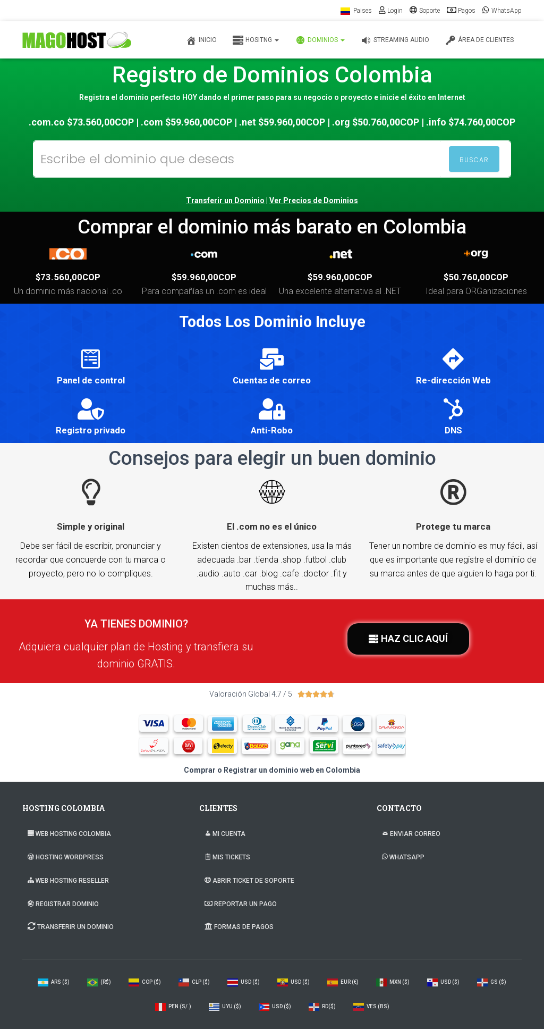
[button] (408, 639)
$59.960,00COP (204, 277)
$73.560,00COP (68, 277)
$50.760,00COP (476, 277)
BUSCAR (474, 159)
